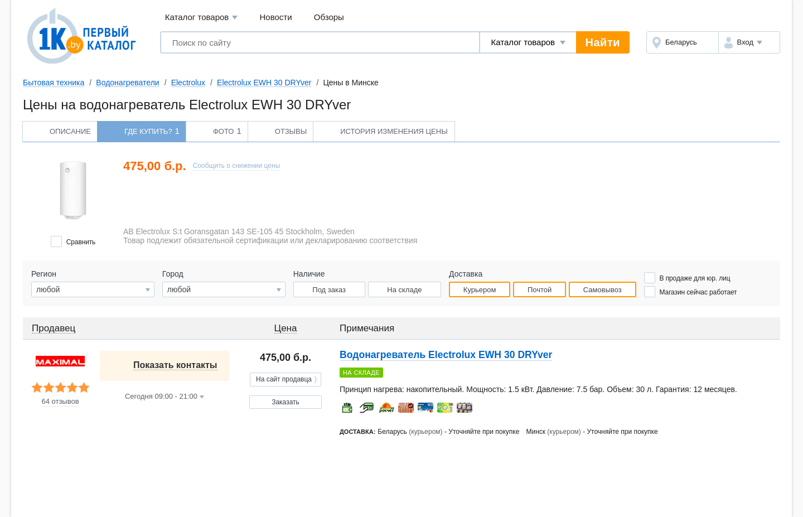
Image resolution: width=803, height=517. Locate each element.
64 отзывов (60, 401)
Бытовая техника (53, 82)
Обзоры (329, 17)
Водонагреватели (127, 82)
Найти (603, 42)
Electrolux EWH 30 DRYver (264, 82)
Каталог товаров (201, 17)
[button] (749, 42)
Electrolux (188, 82)
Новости (276, 17)
